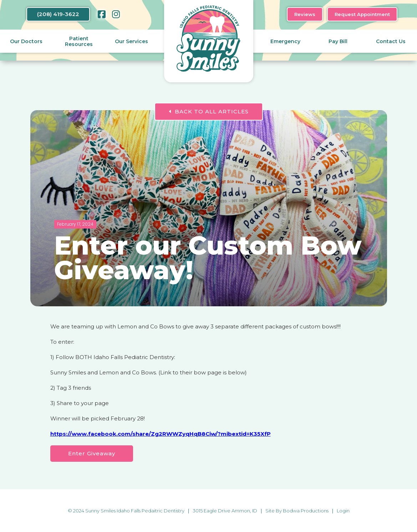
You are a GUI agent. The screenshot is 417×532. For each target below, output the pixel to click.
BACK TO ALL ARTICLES (209, 111)
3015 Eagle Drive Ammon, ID (225, 510)
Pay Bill (338, 41)
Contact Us (391, 41)
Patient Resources (79, 41)
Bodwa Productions (306, 510)
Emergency (285, 41)
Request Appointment (362, 14)
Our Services (131, 41)
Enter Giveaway (91, 453)
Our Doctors (26, 41)
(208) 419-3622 (58, 14)
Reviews (304, 14)
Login (343, 510)
